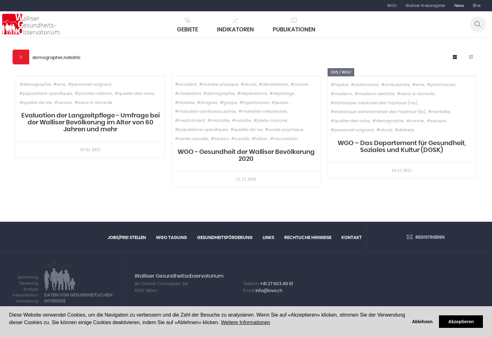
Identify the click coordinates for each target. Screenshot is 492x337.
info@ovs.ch (268, 291)
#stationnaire (365, 85)
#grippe (228, 103)
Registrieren (430, 237)
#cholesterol (188, 94)
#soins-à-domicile (93, 103)
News (459, 6)
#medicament (190, 121)
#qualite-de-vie (35, 103)
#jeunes (280, 103)
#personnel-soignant (89, 85)
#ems (59, 85)
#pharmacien (441, 85)
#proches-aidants (93, 94)
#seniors (63, 103)
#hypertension (254, 103)
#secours (436, 121)
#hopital (339, 85)
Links (268, 238)
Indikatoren (235, 30)
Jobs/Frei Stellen (127, 238)
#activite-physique (218, 85)
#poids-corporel (270, 121)
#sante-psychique (284, 130)
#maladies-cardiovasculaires (205, 112)
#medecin (341, 94)
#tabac (260, 139)
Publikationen (294, 30)
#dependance (252, 94)
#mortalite (218, 121)
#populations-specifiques (45, 94)
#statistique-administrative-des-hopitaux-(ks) (378, 112)
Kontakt (351, 238)
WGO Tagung (171, 238)
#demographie (35, 85)
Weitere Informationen (245, 322)
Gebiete (187, 30)
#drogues (207, 103)
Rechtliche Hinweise (307, 238)
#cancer (299, 85)
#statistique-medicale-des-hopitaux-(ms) (374, 103)
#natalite (241, 121)
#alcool (248, 85)
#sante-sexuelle (191, 139)
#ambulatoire (395, 85)
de (478, 6)
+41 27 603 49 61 (276, 284)
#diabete (185, 103)
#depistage (282, 94)
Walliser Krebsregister (425, 6)
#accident (186, 85)
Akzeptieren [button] (461, 321)
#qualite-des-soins (134, 94)
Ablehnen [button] (422, 321)
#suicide (240, 139)
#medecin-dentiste (374, 94)
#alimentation (273, 85)
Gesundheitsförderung (225, 238)
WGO (392, 6)
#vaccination (283, 139)
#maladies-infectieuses (262, 112)
